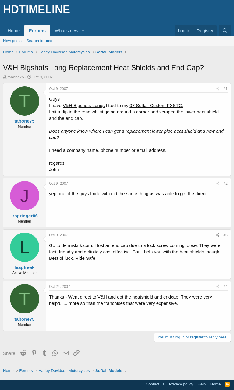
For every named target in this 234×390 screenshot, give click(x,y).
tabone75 (16, 77)
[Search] (225, 30)
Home (14, 30)
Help (202, 384)
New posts (12, 40)
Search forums (39, 40)
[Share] (218, 88)
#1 (226, 89)
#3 (226, 235)
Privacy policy (181, 384)
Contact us (155, 384)
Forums (37, 30)
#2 (226, 183)
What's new (66, 30)
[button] (83, 30)
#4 (226, 286)
